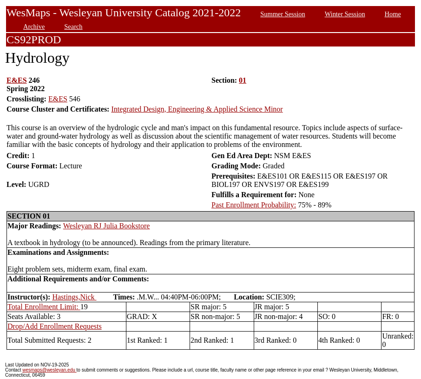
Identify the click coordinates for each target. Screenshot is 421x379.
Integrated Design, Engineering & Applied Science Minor (197, 109)
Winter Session (345, 14)
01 (242, 80)
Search (73, 26)
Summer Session (282, 14)
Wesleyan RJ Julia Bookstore (106, 226)
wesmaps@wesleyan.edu (49, 369)
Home (393, 14)
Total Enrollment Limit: (43, 307)
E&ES (17, 80)
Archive (34, 26)
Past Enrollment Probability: (253, 205)
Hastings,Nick (74, 297)
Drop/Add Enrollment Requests (54, 326)
